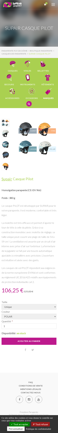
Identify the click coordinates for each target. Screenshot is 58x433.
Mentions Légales (30, 389)
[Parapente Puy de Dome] (12, 5)
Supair (7, 179)
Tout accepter (19, 424)
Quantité (6, 321)
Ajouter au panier (29, 341)
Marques (48, 93)
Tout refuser (40, 424)
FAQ (30, 382)
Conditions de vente (31, 386)
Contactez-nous (30, 392)
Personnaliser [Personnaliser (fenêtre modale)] (16, 428)
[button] (12, 66)
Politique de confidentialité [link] (38, 429)
